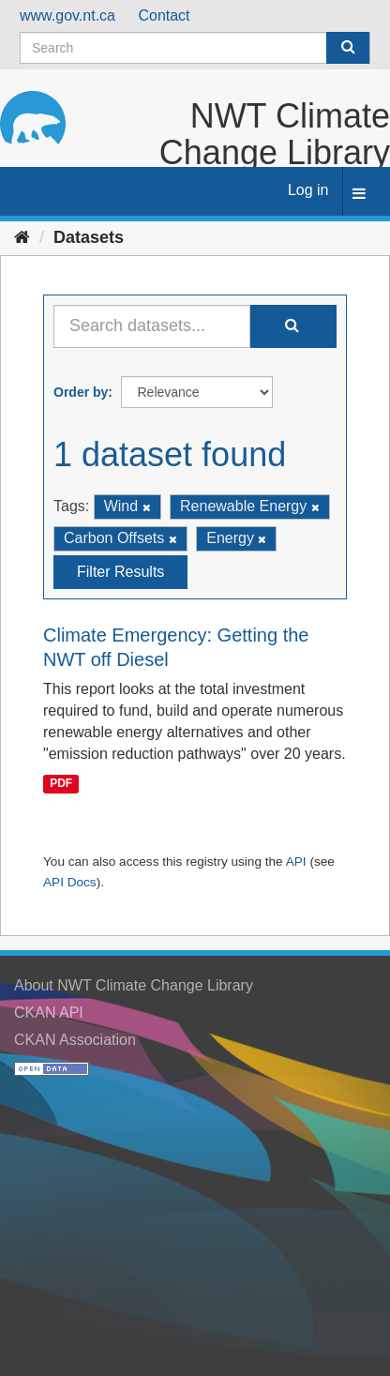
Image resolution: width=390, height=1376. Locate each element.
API (296, 861)
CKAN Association (75, 1040)
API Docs (70, 882)
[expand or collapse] (359, 194)
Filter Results (120, 572)
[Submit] (347, 48)
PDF (61, 784)
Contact (163, 15)
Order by (80, 392)
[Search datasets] (195, 48)
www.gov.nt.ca (67, 15)
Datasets (88, 237)
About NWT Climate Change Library (133, 985)
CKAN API (48, 1013)
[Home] (22, 237)
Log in (308, 190)
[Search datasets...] (151, 326)
